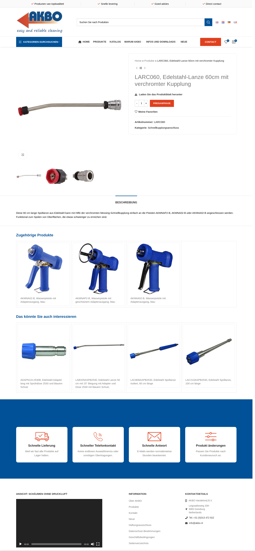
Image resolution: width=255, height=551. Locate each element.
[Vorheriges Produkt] (137, 68)
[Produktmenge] (141, 103)
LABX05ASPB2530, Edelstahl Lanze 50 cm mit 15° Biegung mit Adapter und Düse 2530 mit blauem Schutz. (98, 383)
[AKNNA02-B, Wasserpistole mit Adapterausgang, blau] (153, 268)
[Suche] (144, 22)
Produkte (149, 60)
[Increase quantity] (146, 103)
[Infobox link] (32, 460)
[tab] (126, 201)
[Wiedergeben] (20, 545)
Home (138, 60)
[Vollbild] (98, 545)
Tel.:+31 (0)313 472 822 (201, 517)
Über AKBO (135, 500)
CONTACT (210, 42)
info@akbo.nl (196, 523)
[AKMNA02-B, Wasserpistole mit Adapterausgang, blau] (43, 268)
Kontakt (133, 512)
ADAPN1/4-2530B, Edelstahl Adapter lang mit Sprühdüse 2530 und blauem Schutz (41, 383)
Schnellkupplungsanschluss (163, 127)
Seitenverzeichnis (139, 543)
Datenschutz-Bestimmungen (144, 531)
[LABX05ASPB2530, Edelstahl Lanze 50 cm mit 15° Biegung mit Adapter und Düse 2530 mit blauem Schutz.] (98, 350)
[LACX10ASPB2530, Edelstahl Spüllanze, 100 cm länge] (208, 350)
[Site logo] (39, 22)
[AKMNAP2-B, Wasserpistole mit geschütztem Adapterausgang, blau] (98, 268)
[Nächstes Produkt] (145, 68)
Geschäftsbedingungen (142, 537)
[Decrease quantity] (137, 103)
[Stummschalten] (92, 545)
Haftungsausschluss (140, 525)
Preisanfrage (162, 103)
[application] (59, 523)
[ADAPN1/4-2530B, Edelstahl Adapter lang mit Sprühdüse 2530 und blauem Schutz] (43, 350)
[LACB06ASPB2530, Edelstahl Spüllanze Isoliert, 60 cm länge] (153, 350)
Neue (132, 518)
